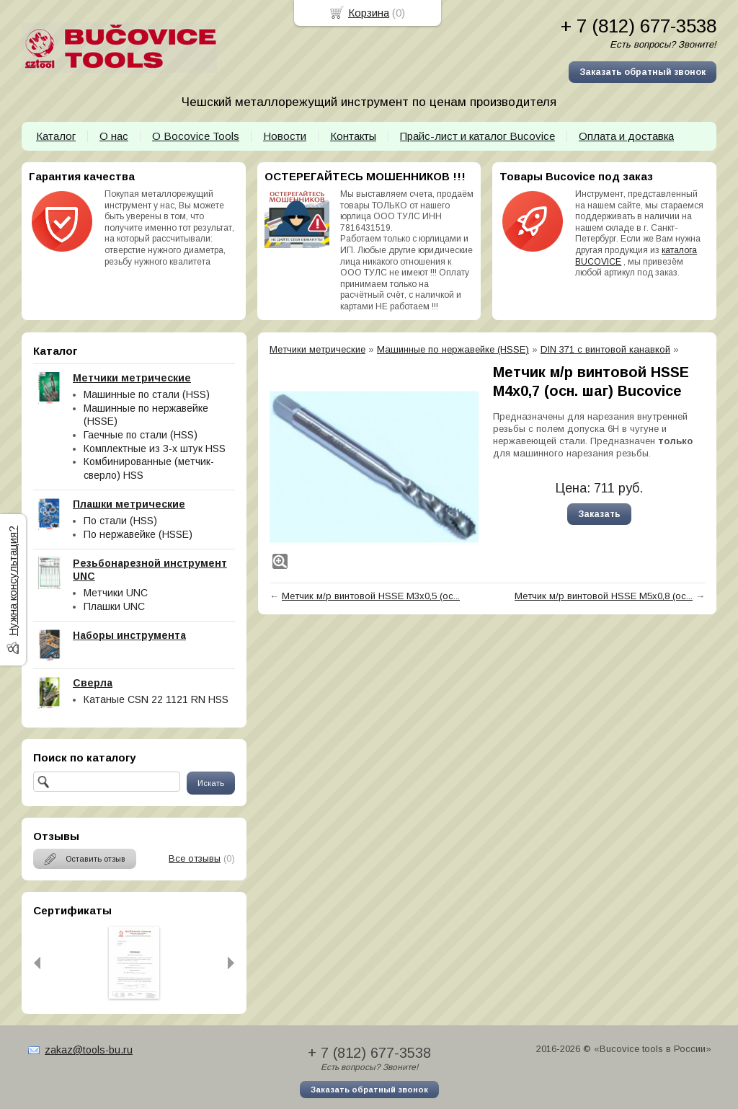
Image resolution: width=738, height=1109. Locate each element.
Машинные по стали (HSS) (147, 394)
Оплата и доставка (626, 136)
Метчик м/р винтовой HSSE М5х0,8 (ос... (604, 596)
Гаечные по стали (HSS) (140, 435)
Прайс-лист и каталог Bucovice (477, 136)
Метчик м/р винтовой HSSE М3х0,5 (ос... (371, 596)
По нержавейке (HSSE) (138, 534)
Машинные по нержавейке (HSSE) (453, 349)
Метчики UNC (116, 592)
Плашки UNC (114, 606)
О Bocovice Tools (195, 136)
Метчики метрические (317, 349)
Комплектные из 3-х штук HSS (155, 448)
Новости (284, 136)
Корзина (368, 12)
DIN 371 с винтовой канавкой (605, 349)
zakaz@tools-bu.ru (89, 1050)
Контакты (353, 136)
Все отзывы (195, 858)
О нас (113, 136)
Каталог (56, 136)
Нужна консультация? (12, 581)
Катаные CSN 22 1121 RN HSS (156, 699)
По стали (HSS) (120, 520)
